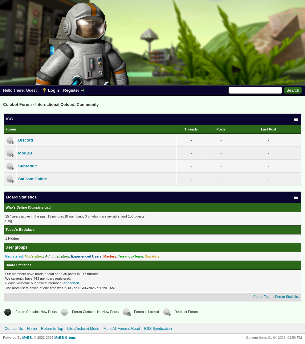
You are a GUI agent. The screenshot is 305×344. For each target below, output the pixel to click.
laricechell (71, 283)
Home (32, 328)
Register (71, 90)
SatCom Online (32, 179)
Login (53, 90)
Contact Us (14, 328)
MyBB (27, 337)
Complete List (39, 207)
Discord (25, 140)
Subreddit (27, 166)
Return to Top (52, 328)
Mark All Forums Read (122, 328)
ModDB (25, 153)
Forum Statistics (287, 296)
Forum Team (263, 296)
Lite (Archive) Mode (83, 328)
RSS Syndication (158, 328)
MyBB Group (64, 337)
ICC (9, 119)
